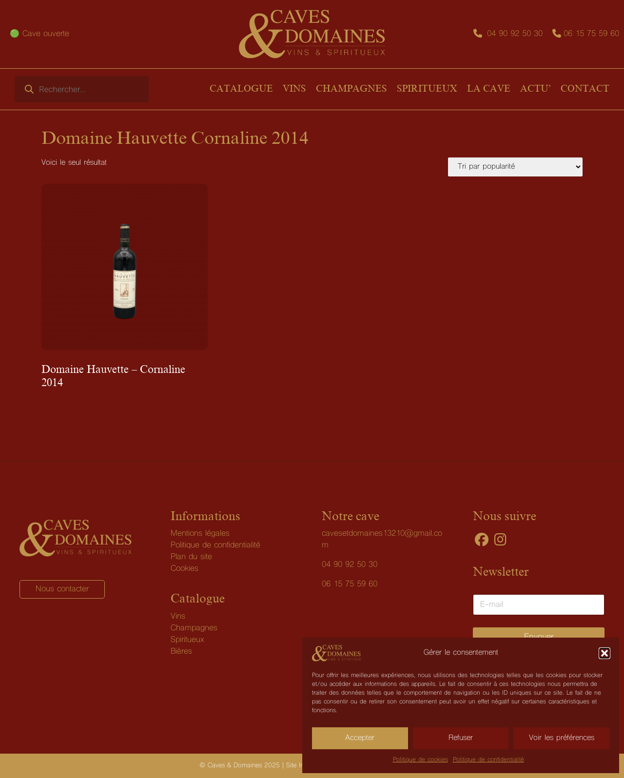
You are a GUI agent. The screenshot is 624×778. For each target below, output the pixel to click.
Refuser (460, 738)
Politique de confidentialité (488, 760)
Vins (178, 616)
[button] (604, 653)
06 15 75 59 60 (591, 34)
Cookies (184, 569)
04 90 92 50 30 (515, 34)
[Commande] (515, 166)
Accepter (359, 738)
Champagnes (194, 628)
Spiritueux (187, 640)
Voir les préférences (561, 738)
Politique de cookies (420, 760)
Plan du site (191, 557)
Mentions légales (200, 533)
